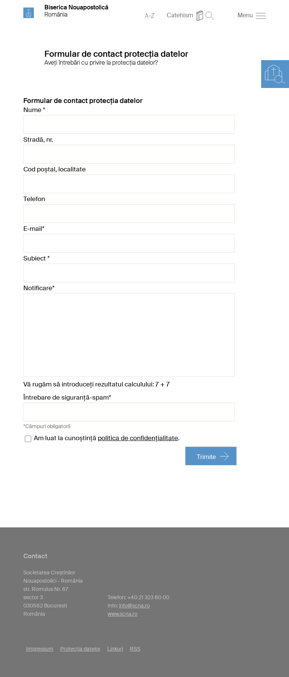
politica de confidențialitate (138, 438)
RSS (135, 648)
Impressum (39, 648)
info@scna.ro (134, 605)
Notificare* (39, 288)
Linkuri (115, 648)
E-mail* (33, 228)
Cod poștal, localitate (54, 169)
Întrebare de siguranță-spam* (67, 397)
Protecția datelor (80, 648)
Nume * (34, 110)
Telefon (34, 199)
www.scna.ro (122, 613)
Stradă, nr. (38, 139)
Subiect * (36, 258)
